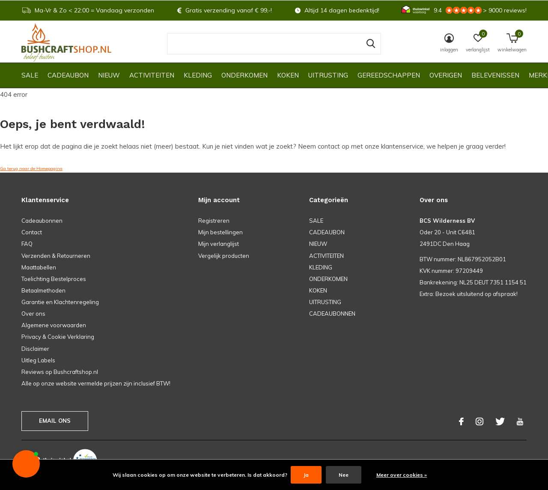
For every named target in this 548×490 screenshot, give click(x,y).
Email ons (55, 420)
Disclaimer (35, 348)
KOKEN (288, 75)
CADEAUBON (68, 75)
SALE (29, 75)
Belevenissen (495, 75)
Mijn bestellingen (220, 232)
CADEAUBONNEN (332, 313)
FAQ (27, 243)
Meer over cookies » (401, 475)
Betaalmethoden (43, 290)
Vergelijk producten (223, 255)
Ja (306, 475)
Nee (343, 475)
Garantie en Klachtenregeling (60, 302)
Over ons (33, 313)
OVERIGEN (445, 75)
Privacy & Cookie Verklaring (57, 336)
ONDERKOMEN (244, 75)
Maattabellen (38, 267)
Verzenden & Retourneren (55, 255)
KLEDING (198, 75)
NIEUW (109, 75)
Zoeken (369, 43)
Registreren (213, 220)
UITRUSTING (328, 75)
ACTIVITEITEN (151, 75)
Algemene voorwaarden (53, 325)
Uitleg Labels (38, 360)
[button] (26, 464)
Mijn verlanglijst (218, 243)
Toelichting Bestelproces (53, 278)
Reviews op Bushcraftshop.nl (59, 371)
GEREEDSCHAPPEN (388, 75)
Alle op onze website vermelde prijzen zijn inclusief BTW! (95, 383)
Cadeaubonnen (42, 220)
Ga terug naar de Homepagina (31, 168)
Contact (31, 232)
